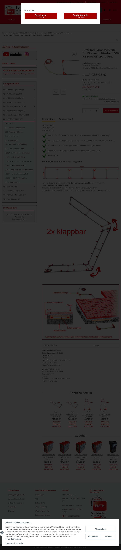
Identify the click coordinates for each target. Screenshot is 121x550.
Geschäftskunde (80, 16)
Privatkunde (41, 16)
